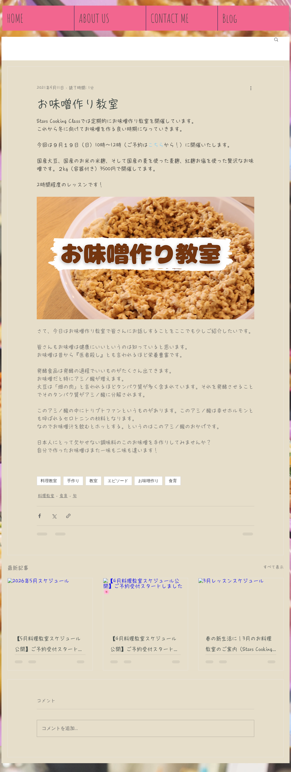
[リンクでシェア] (68, 516)
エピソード (118, 480)
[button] (276, 39)
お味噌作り (148, 480)
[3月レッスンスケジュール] (240, 602)
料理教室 (49, 480)
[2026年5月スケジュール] (50, 602)
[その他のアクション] (250, 87)
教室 (93, 480)
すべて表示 (273, 567)
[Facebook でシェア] (39, 516)
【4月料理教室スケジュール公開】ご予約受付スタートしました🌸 (144, 645)
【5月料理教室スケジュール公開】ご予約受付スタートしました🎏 (49, 645)
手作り (73, 480)
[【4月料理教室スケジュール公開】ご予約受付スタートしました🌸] (145, 602)
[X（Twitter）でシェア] (54, 516)
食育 (173, 480)
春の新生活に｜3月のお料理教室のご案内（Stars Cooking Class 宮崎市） (238, 645)
